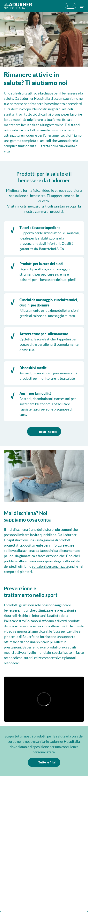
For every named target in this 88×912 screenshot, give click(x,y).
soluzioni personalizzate (50, 566)
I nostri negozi (47, 431)
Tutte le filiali (47, 762)
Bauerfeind (47, 249)
